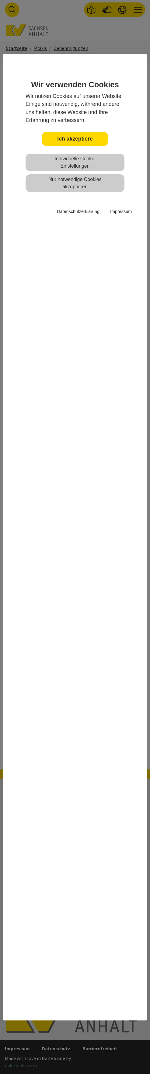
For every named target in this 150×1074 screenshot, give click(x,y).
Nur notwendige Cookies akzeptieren (74, 183)
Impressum (121, 211)
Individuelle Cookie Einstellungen (74, 162)
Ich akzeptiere (74, 139)
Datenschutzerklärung (78, 211)
